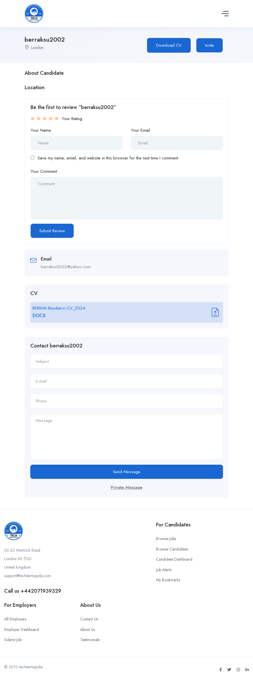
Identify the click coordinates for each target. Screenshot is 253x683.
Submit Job (13, 640)
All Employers (15, 619)
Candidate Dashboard (174, 559)
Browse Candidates (172, 549)
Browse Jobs (166, 538)
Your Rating (72, 119)
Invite (209, 45)
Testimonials (90, 640)
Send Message (126, 472)
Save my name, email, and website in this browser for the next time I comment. (108, 158)
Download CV (169, 45)
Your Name (41, 130)
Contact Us (89, 619)
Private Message (127, 487)
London (37, 47)
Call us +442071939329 (32, 591)
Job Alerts (163, 570)
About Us (87, 629)
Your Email (140, 130)
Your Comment (44, 171)
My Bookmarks (168, 580)
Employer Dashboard (21, 629)
